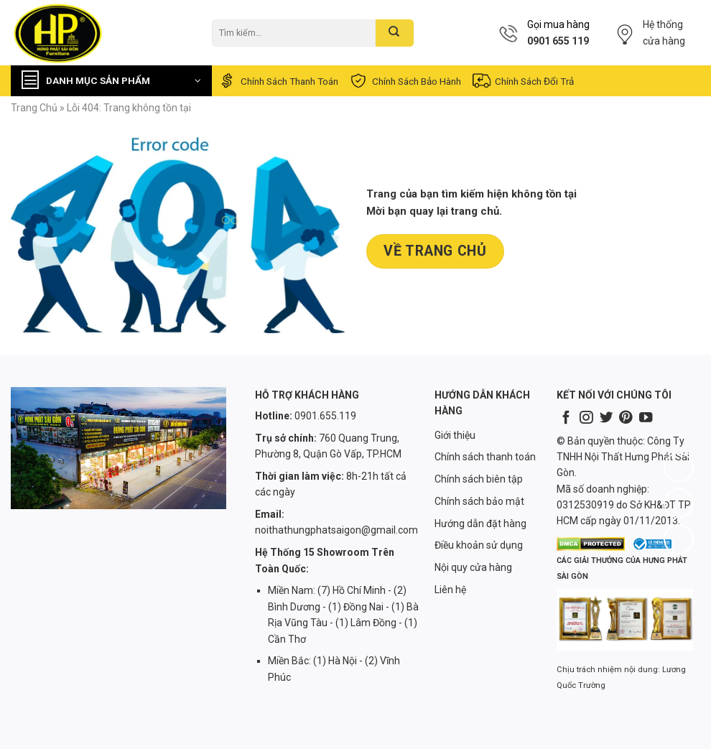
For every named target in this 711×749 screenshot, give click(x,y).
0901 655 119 (558, 41)
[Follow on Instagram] (586, 418)
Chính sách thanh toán (277, 80)
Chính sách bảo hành (404, 80)
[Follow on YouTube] (645, 418)
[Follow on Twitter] (606, 418)
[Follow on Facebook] (565, 418)
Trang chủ (34, 107)
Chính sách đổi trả (522, 80)
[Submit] (395, 33)
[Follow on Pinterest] (625, 418)
